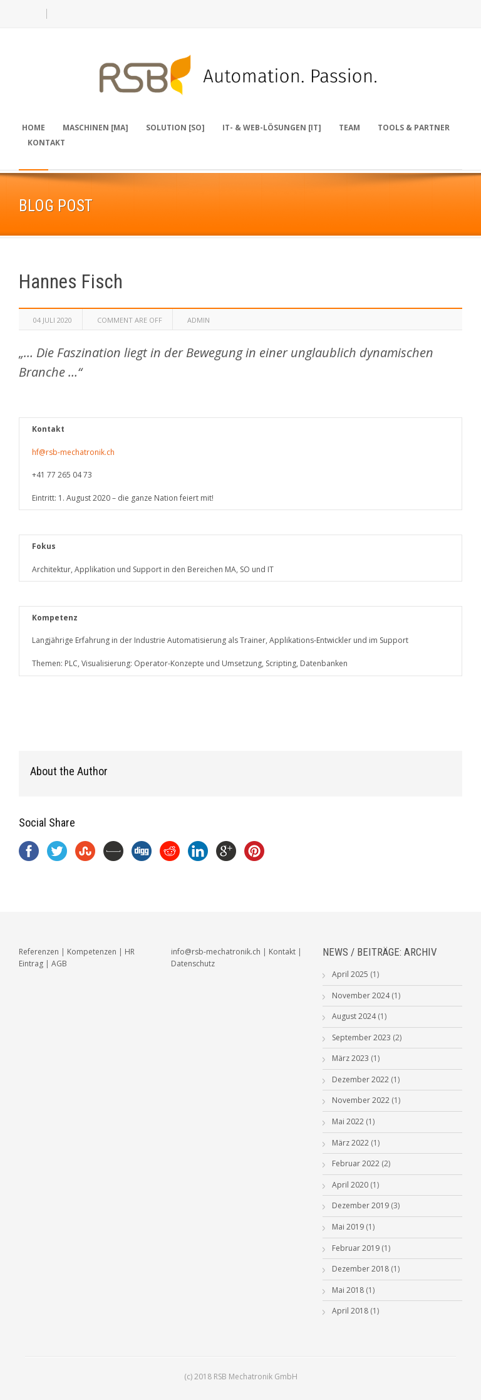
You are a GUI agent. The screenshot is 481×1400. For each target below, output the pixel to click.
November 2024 (361, 995)
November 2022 (361, 1100)
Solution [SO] (175, 127)
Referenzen (39, 951)
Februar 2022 (356, 1163)
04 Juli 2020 (52, 320)
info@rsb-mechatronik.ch (216, 951)
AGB (59, 963)
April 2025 (350, 974)
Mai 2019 (348, 1226)
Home (33, 127)
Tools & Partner (414, 127)
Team (349, 127)
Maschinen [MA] (95, 127)
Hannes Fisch (71, 281)
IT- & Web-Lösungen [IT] (271, 127)
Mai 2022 (348, 1121)
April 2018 (350, 1310)
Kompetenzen (91, 951)
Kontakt (46, 142)
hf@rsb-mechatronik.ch (73, 452)
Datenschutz (193, 963)
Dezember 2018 (360, 1268)
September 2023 (361, 1037)
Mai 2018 (348, 1290)
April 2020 (350, 1184)
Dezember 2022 (360, 1079)
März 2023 (350, 1058)
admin (198, 320)
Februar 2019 (356, 1248)
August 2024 (354, 1016)
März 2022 (350, 1142)
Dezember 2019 (360, 1205)
